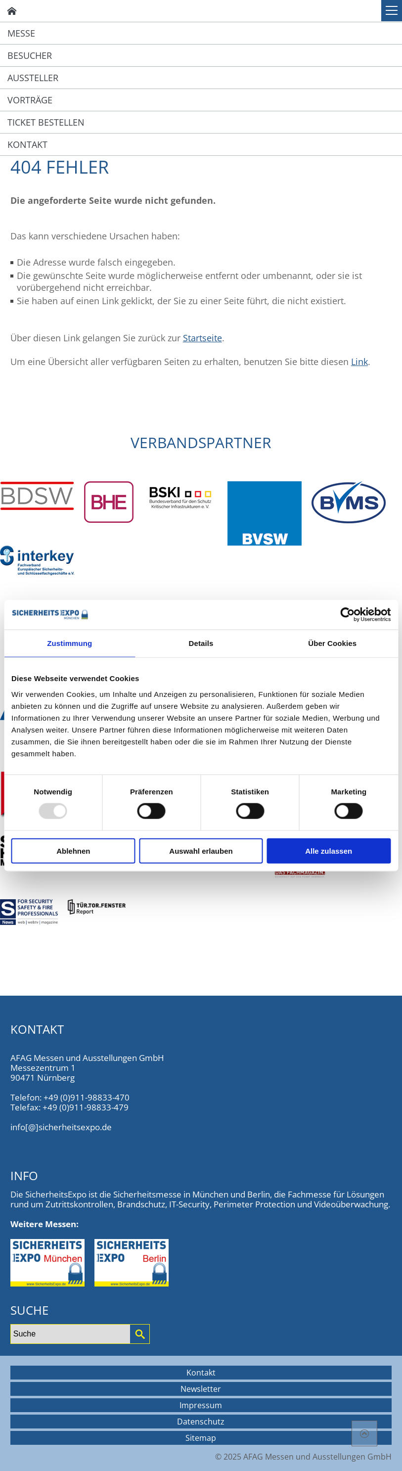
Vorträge (29, 100)
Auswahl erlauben (200, 850)
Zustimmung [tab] (69, 643)
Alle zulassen (328, 850)
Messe (21, 33)
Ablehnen (73, 850)
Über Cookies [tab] (332, 643)
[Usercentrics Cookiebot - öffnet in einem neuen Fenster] (347, 614)
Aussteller (32, 78)
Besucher (29, 55)
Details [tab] (201, 643)
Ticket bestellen (46, 122)
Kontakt (27, 144)
